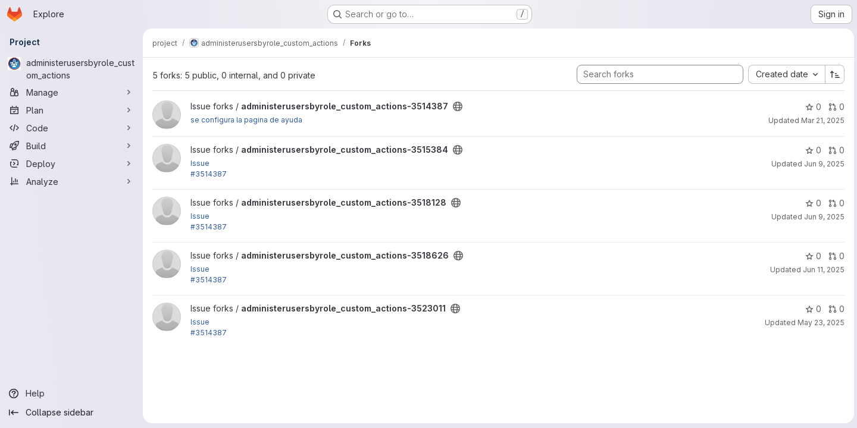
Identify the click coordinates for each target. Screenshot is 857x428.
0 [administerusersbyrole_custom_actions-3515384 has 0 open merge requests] (835, 150)
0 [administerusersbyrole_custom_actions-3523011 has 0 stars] (811, 309)
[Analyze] (71, 181)
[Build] (71, 145)
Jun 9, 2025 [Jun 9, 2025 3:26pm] (822, 216)
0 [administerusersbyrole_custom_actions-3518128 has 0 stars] (811, 203)
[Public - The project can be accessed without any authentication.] (457, 106)
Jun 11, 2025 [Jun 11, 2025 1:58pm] (822, 269)
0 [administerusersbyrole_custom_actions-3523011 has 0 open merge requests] (835, 309)
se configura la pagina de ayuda (246, 119)
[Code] (71, 127)
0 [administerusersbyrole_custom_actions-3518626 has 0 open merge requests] (835, 256)
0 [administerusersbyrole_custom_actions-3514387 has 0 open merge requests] (835, 107)
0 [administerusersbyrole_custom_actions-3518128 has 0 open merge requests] (835, 203)
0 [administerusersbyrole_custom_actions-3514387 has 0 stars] (811, 107)
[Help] (71, 393)
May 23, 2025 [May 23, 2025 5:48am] (819, 322)
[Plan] (71, 110)
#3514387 (208, 173)
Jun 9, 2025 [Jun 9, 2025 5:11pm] (822, 163)
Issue (199, 163)
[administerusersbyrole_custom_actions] (71, 69)
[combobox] (784, 74)
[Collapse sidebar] (71, 412)
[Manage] (71, 92)
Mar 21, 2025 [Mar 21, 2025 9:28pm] (821, 120)
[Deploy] (71, 163)
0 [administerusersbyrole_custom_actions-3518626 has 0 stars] (811, 256)
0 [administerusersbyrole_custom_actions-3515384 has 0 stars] (811, 150)
